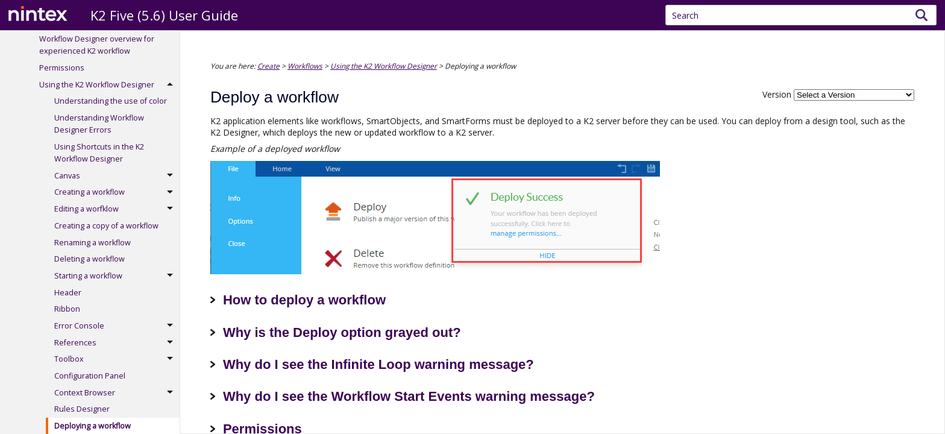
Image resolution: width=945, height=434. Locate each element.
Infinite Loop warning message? (432, 364)
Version (776, 94)
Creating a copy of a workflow (106, 226)
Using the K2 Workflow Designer (109, 85)
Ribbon (67, 309)
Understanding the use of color (110, 101)
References (117, 343)
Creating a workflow (117, 192)
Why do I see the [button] (270, 364)
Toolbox (117, 359)
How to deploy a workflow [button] (298, 299)
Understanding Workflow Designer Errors (99, 124)
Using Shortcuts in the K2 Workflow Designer (99, 153)
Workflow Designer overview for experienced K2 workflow (96, 45)
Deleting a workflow (89, 259)
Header (67, 293)
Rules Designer (82, 409)
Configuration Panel (89, 376)
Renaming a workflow (92, 242)
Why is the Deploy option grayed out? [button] (335, 332)
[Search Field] (801, 15)
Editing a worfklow (117, 209)
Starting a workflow (117, 276)
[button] (922, 15)
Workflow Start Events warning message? (463, 396)
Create (268, 66)
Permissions (61, 68)
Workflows (304, 66)
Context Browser (117, 393)
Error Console (117, 326)
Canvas (117, 176)
